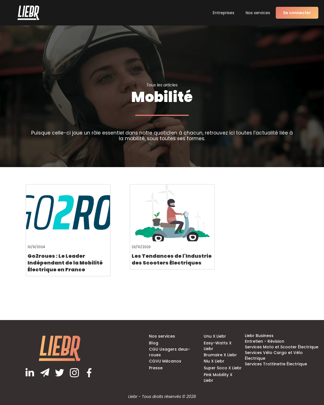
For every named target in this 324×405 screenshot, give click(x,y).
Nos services (258, 13)
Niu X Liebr (214, 361)
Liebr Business (259, 335)
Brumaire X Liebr (220, 355)
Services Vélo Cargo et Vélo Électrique (274, 355)
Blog (153, 343)
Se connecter (297, 13)
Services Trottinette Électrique (276, 364)
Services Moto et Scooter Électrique (281, 347)
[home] (28, 12)
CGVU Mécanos (165, 361)
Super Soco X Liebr (223, 368)
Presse (156, 368)
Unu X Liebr (215, 336)
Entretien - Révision (264, 341)
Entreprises (223, 13)
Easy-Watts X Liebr (218, 345)
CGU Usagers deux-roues (169, 352)
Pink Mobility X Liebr (218, 377)
